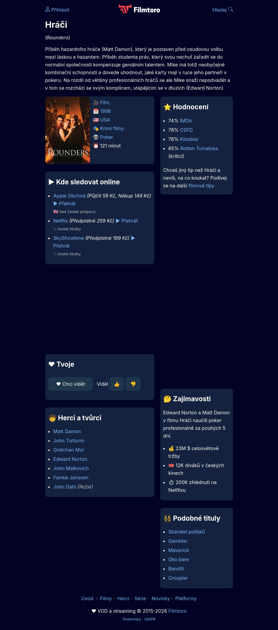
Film (104, 102)
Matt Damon (67, 431)
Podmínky (131, 619)
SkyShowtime (68, 238)
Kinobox (189, 139)
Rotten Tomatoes (199, 148)
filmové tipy (201, 186)
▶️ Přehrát (64, 203)
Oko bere (178, 559)
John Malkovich (71, 468)
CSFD (186, 130)
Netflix (60, 221)
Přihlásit (57, 10)
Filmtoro (177, 611)
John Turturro (68, 441)
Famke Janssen (70, 477)
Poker (106, 137)
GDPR (150, 619)
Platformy (186, 598)
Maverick (178, 550)
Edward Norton (70, 459)
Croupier (178, 578)
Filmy (106, 598)
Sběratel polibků (186, 532)
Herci (123, 598)
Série (140, 598)
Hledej (222, 10)
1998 (105, 111)
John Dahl (64, 487)
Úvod (87, 598)
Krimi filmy (112, 128)
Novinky (161, 598)
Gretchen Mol (68, 450)
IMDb (186, 121)
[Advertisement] (98, 309)
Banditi (176, 569)
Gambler (177, 541)
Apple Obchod (69, 196)
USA (105, 120)
